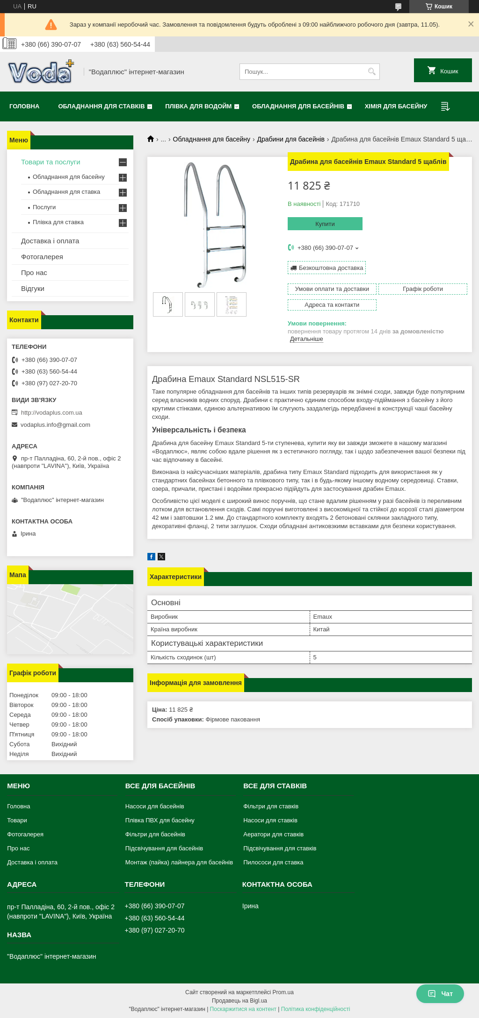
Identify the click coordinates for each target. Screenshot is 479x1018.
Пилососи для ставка (273, 862)
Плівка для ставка (58, 222)
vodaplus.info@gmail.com (55, 424)
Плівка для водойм (198, 106)
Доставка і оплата (50, 241)
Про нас (34, 272)
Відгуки (32, 288)
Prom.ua (283, 992)
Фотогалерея (42, 257)
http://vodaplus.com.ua (51, 412)
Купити (325, 223)
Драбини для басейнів (291, 139)
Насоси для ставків (270, 820)
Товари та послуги (50, 162)
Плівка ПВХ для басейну (160, 820)
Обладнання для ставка (66, 191)
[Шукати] (371, 72)
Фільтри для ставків (270, 806)
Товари (17, 820)
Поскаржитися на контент (243, 1009)
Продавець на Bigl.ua (239, 1000)
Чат (440, 994)
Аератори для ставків (273, 834)
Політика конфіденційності (315, 1009)
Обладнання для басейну (211, 139)
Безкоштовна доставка (331, 267)
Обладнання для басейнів (298, 106)
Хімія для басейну (396, 106)
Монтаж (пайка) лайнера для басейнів (179, 862)
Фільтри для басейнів (155, 834)
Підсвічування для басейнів (164, 848)
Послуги (44, 207)
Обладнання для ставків (101, 106)
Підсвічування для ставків (279, 848)
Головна (24, 106)
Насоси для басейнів (154, 806)
